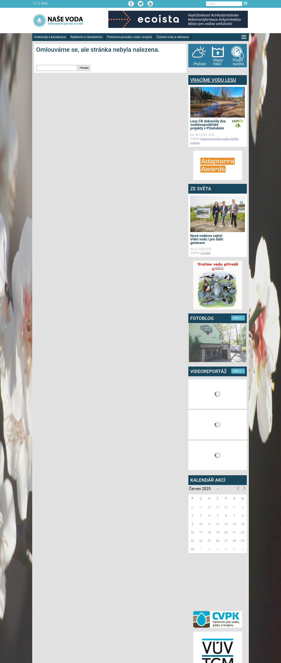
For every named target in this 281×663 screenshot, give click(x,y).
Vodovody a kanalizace (50, 37)
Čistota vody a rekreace (173, 37)
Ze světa (205, 252)
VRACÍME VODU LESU (213, 80)
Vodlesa (195, 142)
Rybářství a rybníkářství (86, 37)
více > (237, 318)
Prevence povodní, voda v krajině (129, 37)
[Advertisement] (217, 581)
